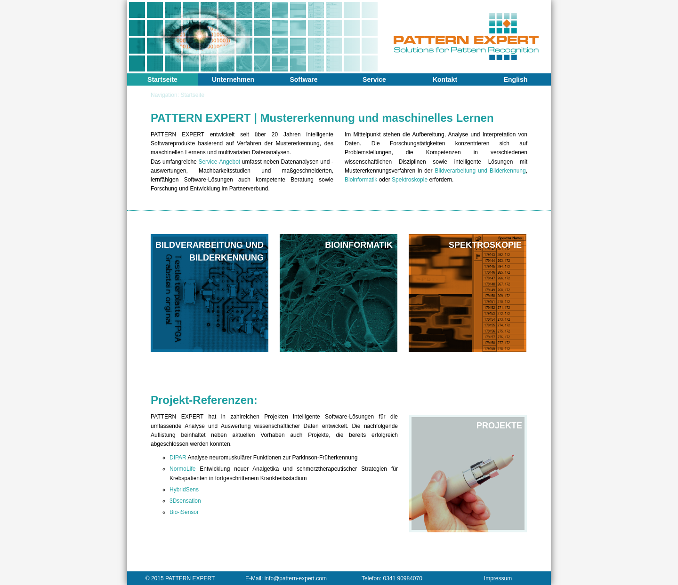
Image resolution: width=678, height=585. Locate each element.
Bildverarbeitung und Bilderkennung (480, 170)
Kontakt (445, 79)
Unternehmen (233, 79)
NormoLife (182, 469)
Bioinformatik (361, 179)
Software (303, 79)
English (516, 79)
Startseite (162, 79)
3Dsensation (185, 501)
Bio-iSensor (184, 512)
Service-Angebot (219, 161)
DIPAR (178, 457)
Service (374, 79)
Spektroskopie (410, 179)
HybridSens (184, 489)
